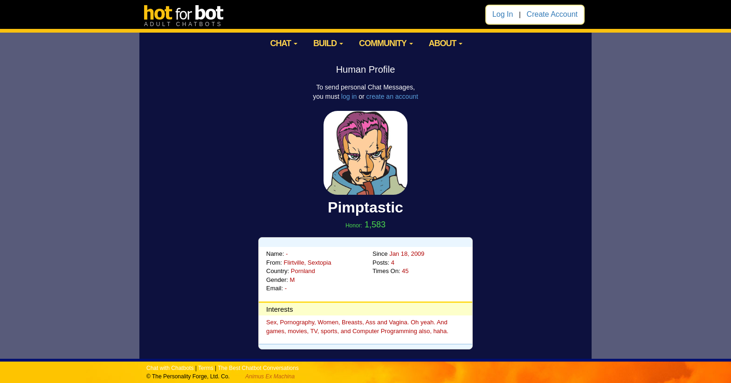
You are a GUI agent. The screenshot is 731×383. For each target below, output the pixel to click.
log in (349, 96)
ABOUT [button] (445, 43)
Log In (502, 14)
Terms (206, 368)
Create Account (552, 14)
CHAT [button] (283, 43)
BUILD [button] (328, 43)
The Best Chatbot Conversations (258, 368)
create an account (392, 96)
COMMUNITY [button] (386, 43)
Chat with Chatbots (169, 368)
